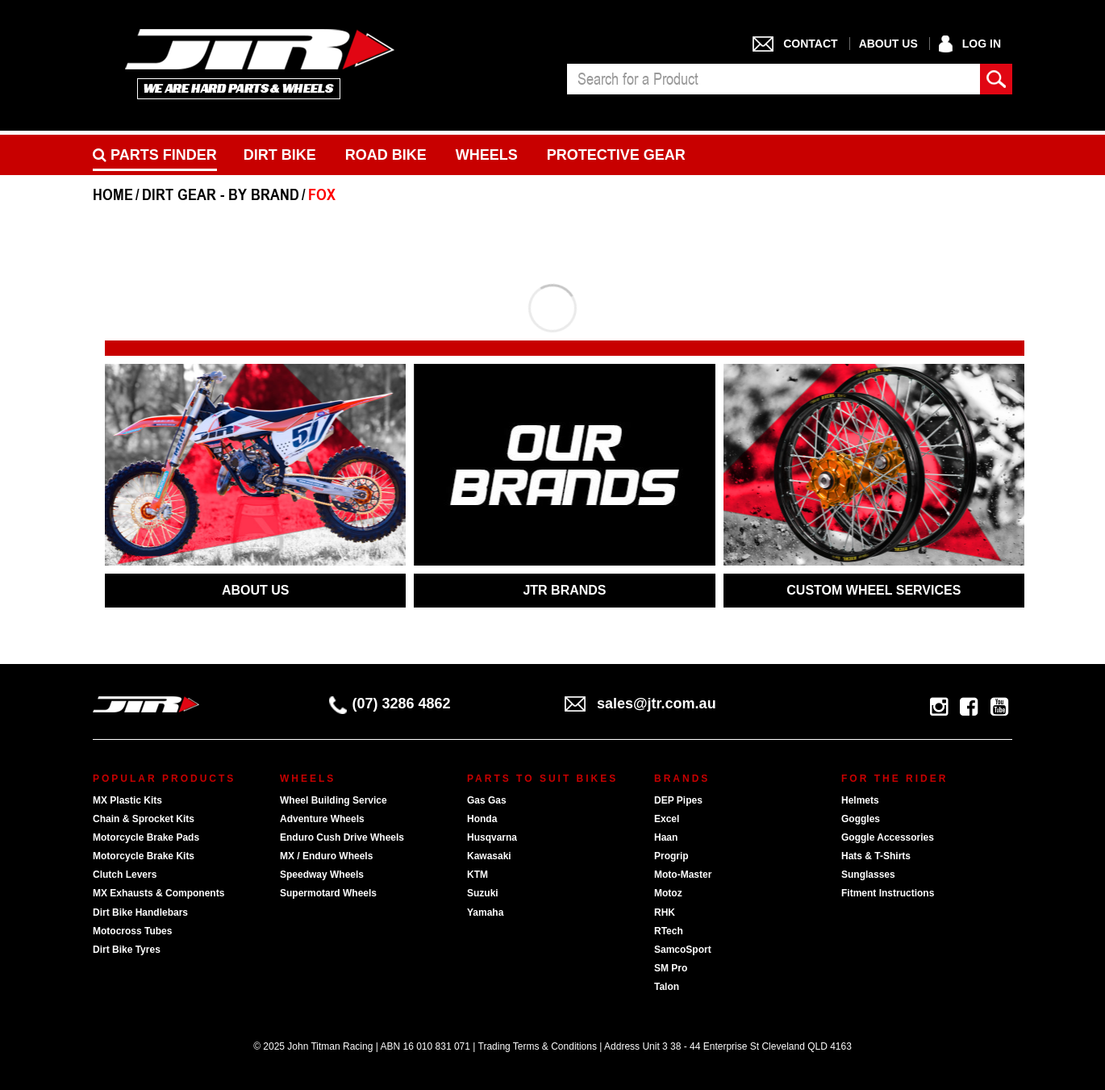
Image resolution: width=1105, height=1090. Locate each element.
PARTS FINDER (155, 155)
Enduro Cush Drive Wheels (342, 837)
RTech (668, 931)
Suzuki (482, 893)
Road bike (386, 155)
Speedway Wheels (322, 874)
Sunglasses (868, 874)
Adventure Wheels (322, 819)
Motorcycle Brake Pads (146, 837)
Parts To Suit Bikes (542, 778)
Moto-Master (682, 874)
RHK (664, 912)
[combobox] (773, 79)
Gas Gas (487, 800)
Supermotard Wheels (328, 893)
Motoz (668, 893)
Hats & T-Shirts (876, 856)
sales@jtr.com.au (640, 703)
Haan (666, 837)
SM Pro (670, 968)
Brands (682, 778)
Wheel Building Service (333, 800)
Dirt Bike (280, 155)
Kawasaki (489, 856)
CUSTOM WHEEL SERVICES (873, 590)
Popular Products (164, 778)
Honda (482, 819)
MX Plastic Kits (127, 800)
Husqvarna (492, 837)
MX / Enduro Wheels (326, 856)
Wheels (487, 155)
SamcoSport (682, 949)
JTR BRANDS (564, 590)
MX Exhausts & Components (158, 893)
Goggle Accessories (887, 837)
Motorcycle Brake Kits (143, 856)
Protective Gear (616, 155)
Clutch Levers (124, 874)
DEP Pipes (678, 800)
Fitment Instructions (887, 893)
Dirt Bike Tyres (127, 949)
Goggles (860, 819)
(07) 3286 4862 (390, 703)
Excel (666, 819)
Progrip (671, 856)
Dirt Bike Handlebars (140, 912)
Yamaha (485, 912)
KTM (477, 874)
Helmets (860, 800)
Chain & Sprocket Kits (143, 819)
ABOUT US (256, 590)
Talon (666, 986)
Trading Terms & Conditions (537, 1046)
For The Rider (894, 778)
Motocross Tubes (132, 931)
